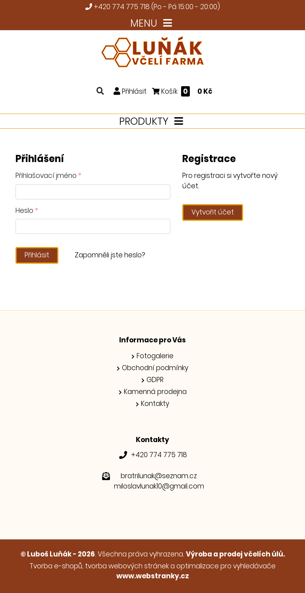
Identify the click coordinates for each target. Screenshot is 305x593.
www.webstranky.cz (152, 576)
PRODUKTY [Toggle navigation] (152, 121)
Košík (182, 91)
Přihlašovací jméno (48, 175)
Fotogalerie (155, 356)
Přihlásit (37, 255)
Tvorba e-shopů (55, 566)
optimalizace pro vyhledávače (226, 566)
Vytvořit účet (212, 212)
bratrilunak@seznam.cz (159, 476)
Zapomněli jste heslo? (110, 255)
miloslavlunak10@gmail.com (159, 486)
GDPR (155, 379)
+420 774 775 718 (122, 7)
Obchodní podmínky (155, 368)
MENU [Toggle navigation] (152, 23)
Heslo (26, 210)
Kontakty (155, 403)
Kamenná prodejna (155, 391)
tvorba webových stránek (127, 566)
